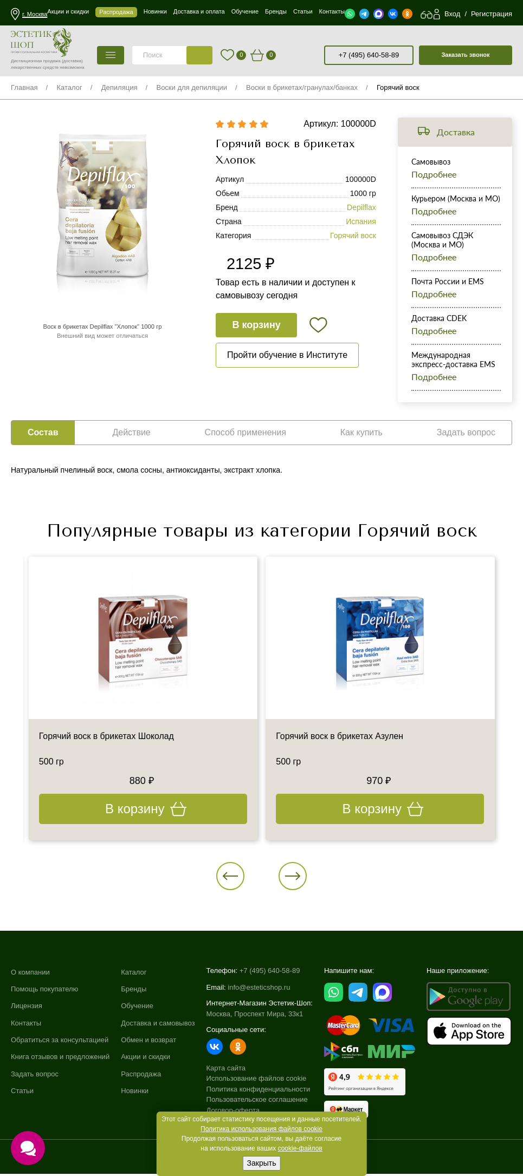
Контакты (26, 1026)
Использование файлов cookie (256, 1081)
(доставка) (72, 60)
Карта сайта (226, 1070)
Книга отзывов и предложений (60, 1061)
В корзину (257, 326)
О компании (30, 975)
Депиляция (119, 87)
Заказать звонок (465, 54)
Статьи (22, 1095)
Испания (361, 223)
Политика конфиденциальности (258, 1091)
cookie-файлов (300, 1148)
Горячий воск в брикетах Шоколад (108, 737)
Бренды (133, 992)
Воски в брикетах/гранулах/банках (302, 87)
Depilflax (361, 209)
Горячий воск (398, 87)
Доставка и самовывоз (158, 1026)
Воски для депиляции (191, 87)
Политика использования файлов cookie (261, 1129)
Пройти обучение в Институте (287, 356)
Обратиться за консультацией (59, 1044)
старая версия (315, 55)
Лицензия (26, 1009)
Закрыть (261, 1163)
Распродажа (141, 1078)
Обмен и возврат (148, 1044)
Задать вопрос (35, 1078)
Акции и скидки (145, 1061)
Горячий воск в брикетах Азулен (340, 737)
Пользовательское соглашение (257, 1102)
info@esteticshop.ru (259, 989)
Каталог (69, 87)
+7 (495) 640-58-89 (369, 55)
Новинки (134, 1095)
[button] (233, 877)
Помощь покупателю (44, 992)
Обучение (137, 1009)
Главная (24, 87)
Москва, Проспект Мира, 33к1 (255, 1016)
